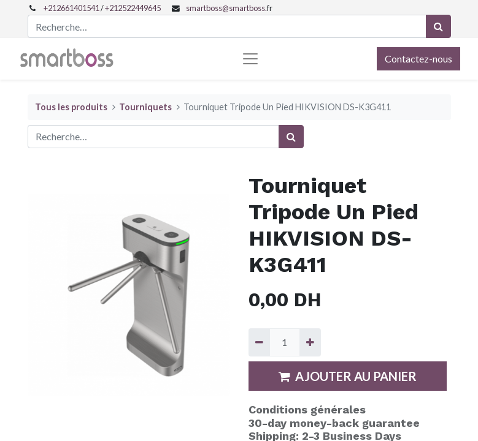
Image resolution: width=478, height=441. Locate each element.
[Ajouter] (310, 342)
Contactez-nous (418, 58)
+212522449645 (133, 8)
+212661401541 (71, 8)
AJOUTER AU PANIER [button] (348, 376)
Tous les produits (71, 107)
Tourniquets (145, 107)
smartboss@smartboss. (226, 8)
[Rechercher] (438, 26)
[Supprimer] (259, 342)
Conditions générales (307, 409)
